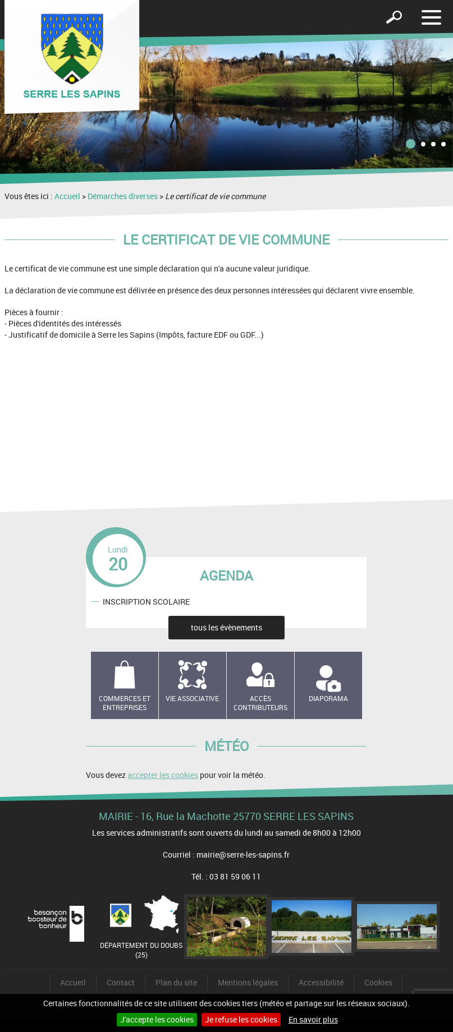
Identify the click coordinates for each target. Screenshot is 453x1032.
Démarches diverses (123, 196)
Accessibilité (321, 982)
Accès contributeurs (260, 703)
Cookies (378, 982)
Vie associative (192, 698)
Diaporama (328, 698)
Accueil (67, 196)
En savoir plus (313, 1019)
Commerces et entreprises (124, 703)
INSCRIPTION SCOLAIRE (146, 601)
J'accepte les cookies (157, 1019)
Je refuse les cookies (241, 1019)
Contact (121, 982)
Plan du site (176, 982)
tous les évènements (226, 627)
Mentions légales (248, 982)
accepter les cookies (162, 775)
